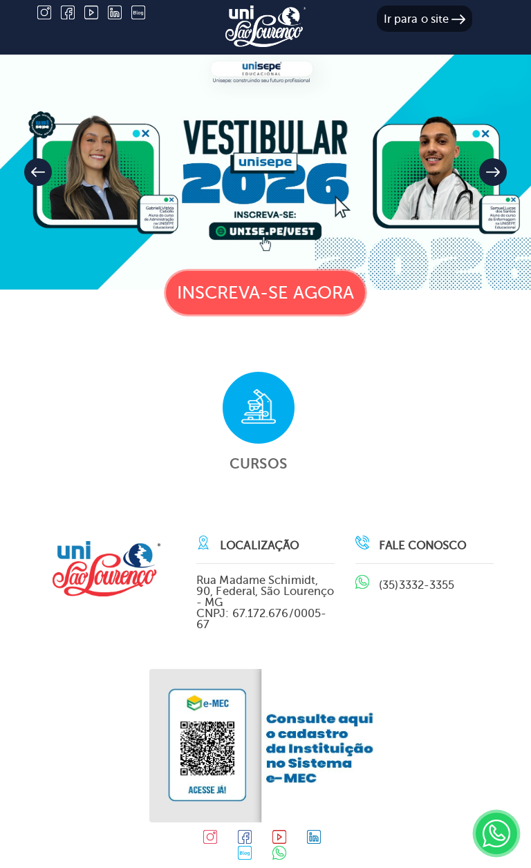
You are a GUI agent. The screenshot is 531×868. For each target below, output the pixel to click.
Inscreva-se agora (266, 293)
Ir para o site (425, 19)
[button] (493, 172)
